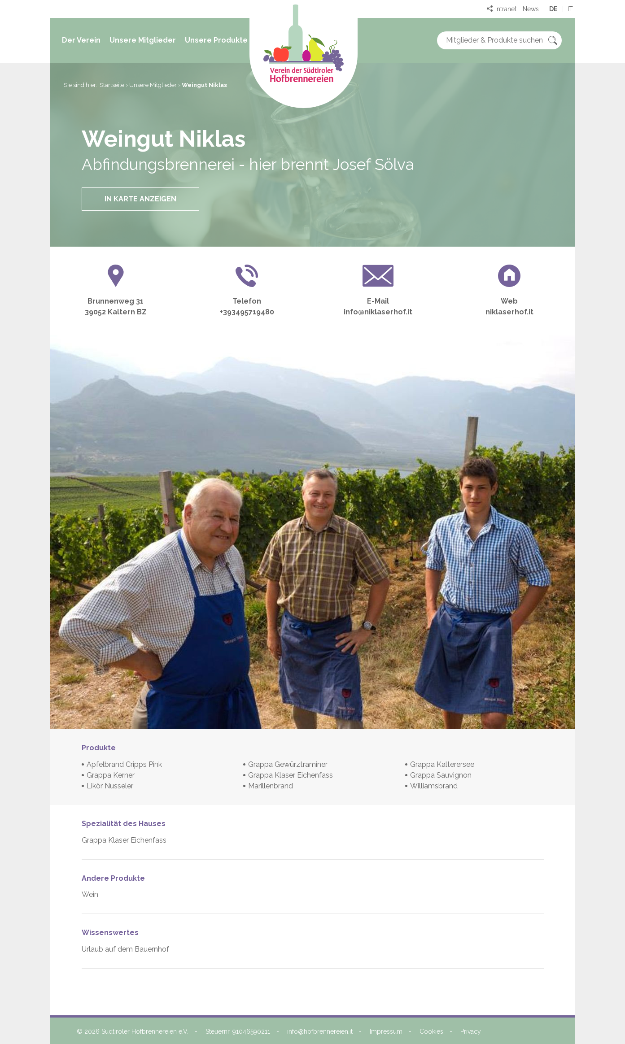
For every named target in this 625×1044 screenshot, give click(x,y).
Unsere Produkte (216, 40)
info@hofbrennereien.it (320, 1031)
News (531, 9)
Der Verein (81, 40)
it (570, 9)
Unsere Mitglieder (142, 40)
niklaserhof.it (509, 312)
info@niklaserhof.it (378, 312)
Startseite (112, 85)
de (553, 9)
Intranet (505, 9)
